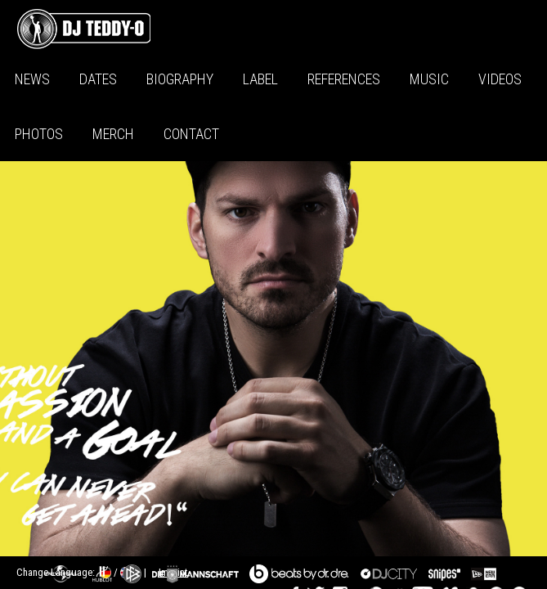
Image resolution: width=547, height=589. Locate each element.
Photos (39, 133)
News (32, 79)
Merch (113, 133)
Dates (98, 79)
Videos (500, 79)
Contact (191, 133)
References (343, 79)
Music (429, 79)
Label (260, 79)
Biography (179, 79)
